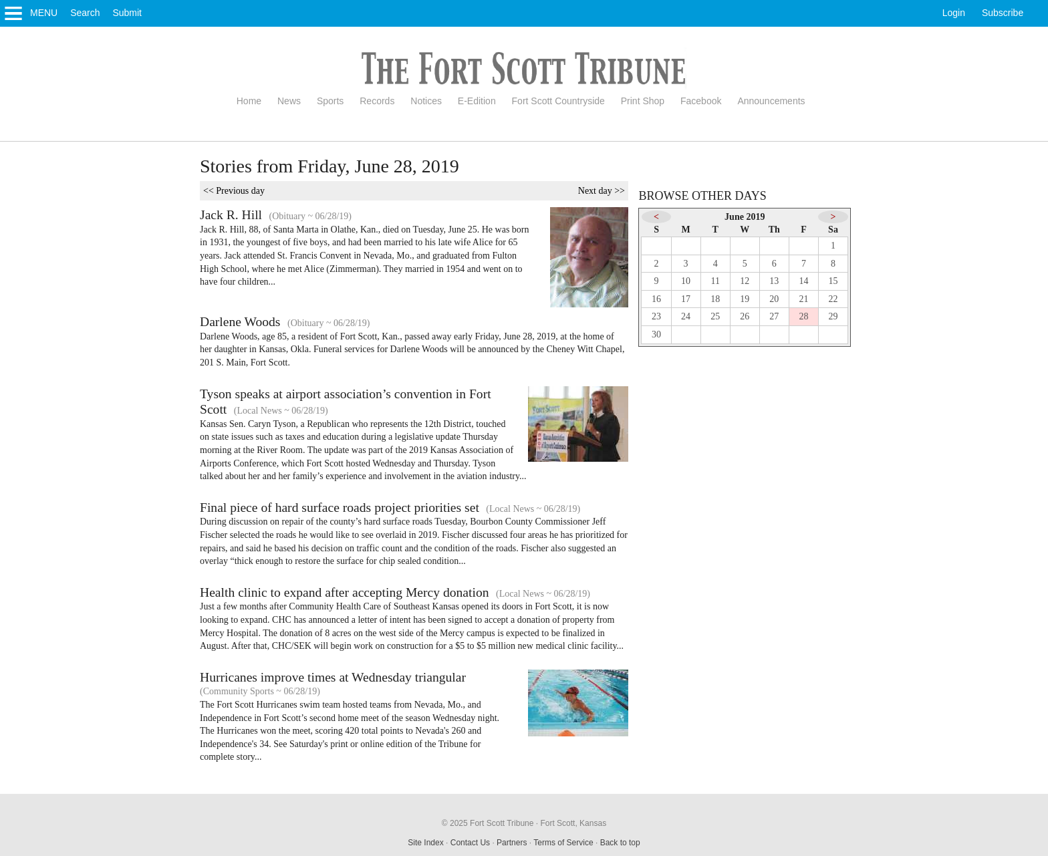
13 (774, 281)
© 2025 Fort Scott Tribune (488, 823)
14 (803, 281)
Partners (512, 842)
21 (803, 299)
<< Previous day (234, 191)
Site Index (425, 842)
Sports (330, 101)
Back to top (620, 842)
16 (656, 299)
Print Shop (642, 101)
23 (656, 316)
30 (656, 334)
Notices (426, 101)
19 (744, 299)
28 (803, 316)
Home (249, 101)
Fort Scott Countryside (558, 101)
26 (744, 316)
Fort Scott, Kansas (573, 823)
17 (685, 299)
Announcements (771, 101)
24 (685, 316)
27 (774, 316)
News (289, 101)
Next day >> (601, 191)
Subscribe (1002, 12)
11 (714, 281)
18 (715, 299)
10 (685, 281)
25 (715, 316)
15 (833, 281)
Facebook (700, 101)
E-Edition (477, 101)
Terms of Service (563, 842)
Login (953, 12)
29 (833, 316)
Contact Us (470, 842)
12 (744, 281)
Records (377, 101)
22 (833, 299)
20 (774, 299)
